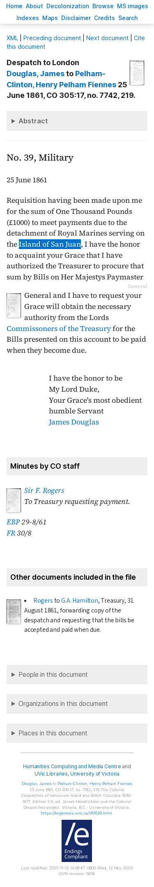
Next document (107, 37)
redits (104, 17)
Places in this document (52, 733)
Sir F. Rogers (44, 490)
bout (34, 5)
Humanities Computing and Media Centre (72, 766)
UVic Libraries (51, 774)
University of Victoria (95, 774)
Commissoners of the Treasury (59, 328)
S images (132, 5)
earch (128, 17)
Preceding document (52, 37)
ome (14, 5)
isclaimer (76, 17)
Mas (50, 17)
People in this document (53, 674)
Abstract (33, 121)
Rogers (43, 600)
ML (12, 37)
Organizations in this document (63, 704)
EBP (13, 522)
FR (11, 533)
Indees (27, 17)
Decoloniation (67, 5)
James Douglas (74, 422)
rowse (103, 5)
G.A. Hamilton (79, 600)
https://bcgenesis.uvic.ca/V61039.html (76, 813)
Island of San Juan (50, 244)
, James (35, 73)
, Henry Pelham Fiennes (94, 783)
